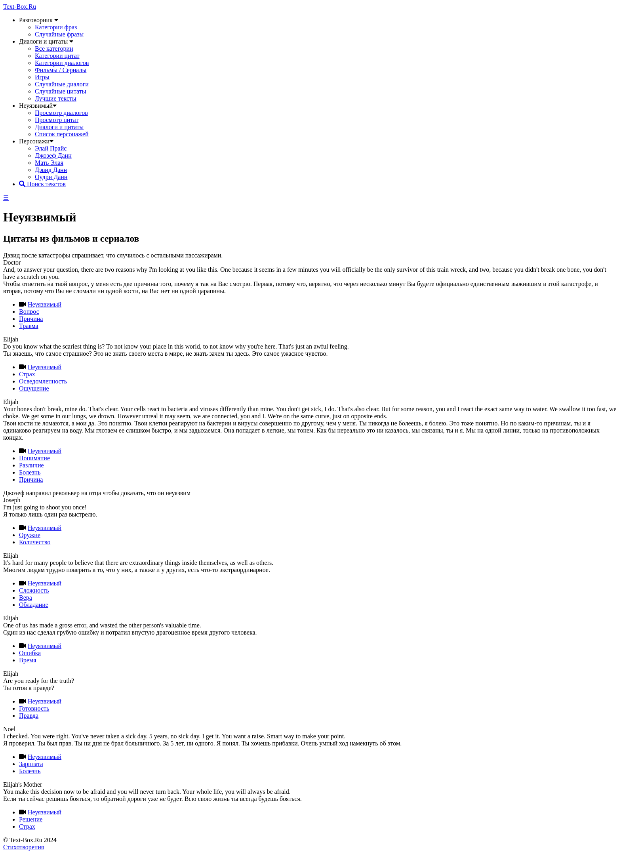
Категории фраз (56, 27)
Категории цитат (57, 55)
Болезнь (29, 472)
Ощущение (34, 388)
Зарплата (31, 764)
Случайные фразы (59, 34)
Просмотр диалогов (61, 112)
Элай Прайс (51, 148)
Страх (27, 374)
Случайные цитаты (60, 91)
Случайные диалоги (62, 84)
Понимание (34, 458)
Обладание (33, 604)
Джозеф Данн (53, 155)
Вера (25, 597)
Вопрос (29, 311)
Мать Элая (49, 162)
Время (27, 660)
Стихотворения (23, 847)
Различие (31, 465)
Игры (42, 77)
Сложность (34, 590)
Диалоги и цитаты (59, 127)
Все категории (54, 48)
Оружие (29, 535)
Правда (28, 715)
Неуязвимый (44, 304)
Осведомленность (43, 381)
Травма (28, 325)
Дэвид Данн (51, 169)
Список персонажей (62, 134)
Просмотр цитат (56, 119)
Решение (30, 819)
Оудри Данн (51, 176)
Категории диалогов (62, 62)
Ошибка (30, 653)
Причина (31, 318)
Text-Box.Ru (19, 6)
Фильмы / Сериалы (60, 70)
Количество (34, 542)
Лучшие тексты (55, 98)
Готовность (34, 708)
